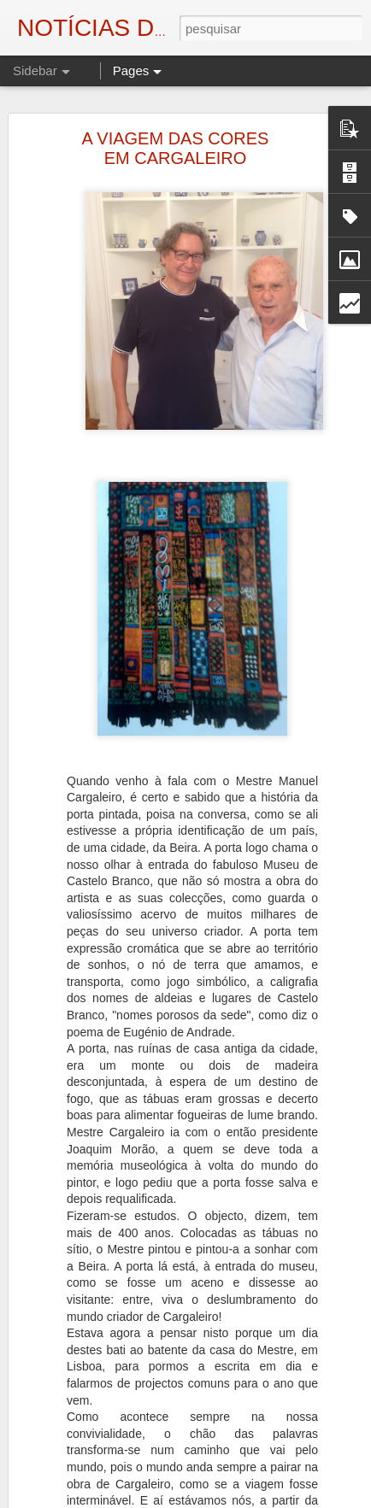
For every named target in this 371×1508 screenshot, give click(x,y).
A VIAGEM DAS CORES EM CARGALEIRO (175, 148)
